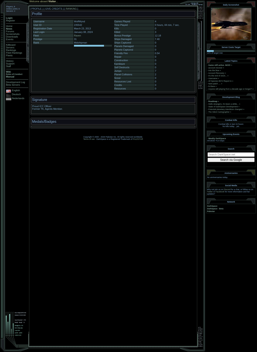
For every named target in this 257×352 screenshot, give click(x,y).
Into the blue (213, 70)
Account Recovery (216, 73)
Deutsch (16, 94)
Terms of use (89, 139)
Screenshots (12, 34)
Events (9, 39)
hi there (211, 86)
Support (10, 63)
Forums (10, 31)
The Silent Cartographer (218, 112)
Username (213, 78)
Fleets (9, 55)
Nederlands (18, 98)
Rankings (11, 50)
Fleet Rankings (14, 52)
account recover (215, 68)
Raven (77, 35)
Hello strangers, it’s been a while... (223, 104)
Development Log (15, 82)
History (9, 61)
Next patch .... (214, 84)
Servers (10, 47)
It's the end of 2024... (217, 76)
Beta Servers (13, 84)
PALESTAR (138, 139)
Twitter (210, 192)
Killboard (10, 45)
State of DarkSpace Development (223, 107)
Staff (8, 66)
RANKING (71, 8)
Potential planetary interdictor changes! (225, 109)
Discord (227, 189)
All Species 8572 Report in (220, 81)
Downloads (12, 36)
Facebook (220, 192)
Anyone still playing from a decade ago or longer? (230, 89)
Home (9, 26)
